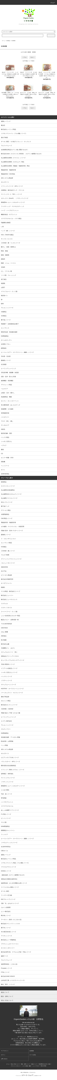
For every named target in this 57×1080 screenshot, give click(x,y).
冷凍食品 (8, 40)
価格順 (29, 52)
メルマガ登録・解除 (26, 1065)
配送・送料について (25, 1064)
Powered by (28, 1075)
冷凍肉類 (13, 40)
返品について (34, 1064)
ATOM (44, 1065)
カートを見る (32, 1054)
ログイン (3, 1054)
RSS (42, 1065)
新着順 (34, 52)
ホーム (3, 40)
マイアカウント (4, 1050)
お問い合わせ (4, 1058)
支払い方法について (15, 1064)
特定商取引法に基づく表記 (44, 1064)
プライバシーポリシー (16, 1065)
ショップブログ (35, 1065)
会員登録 (31, 1050)
